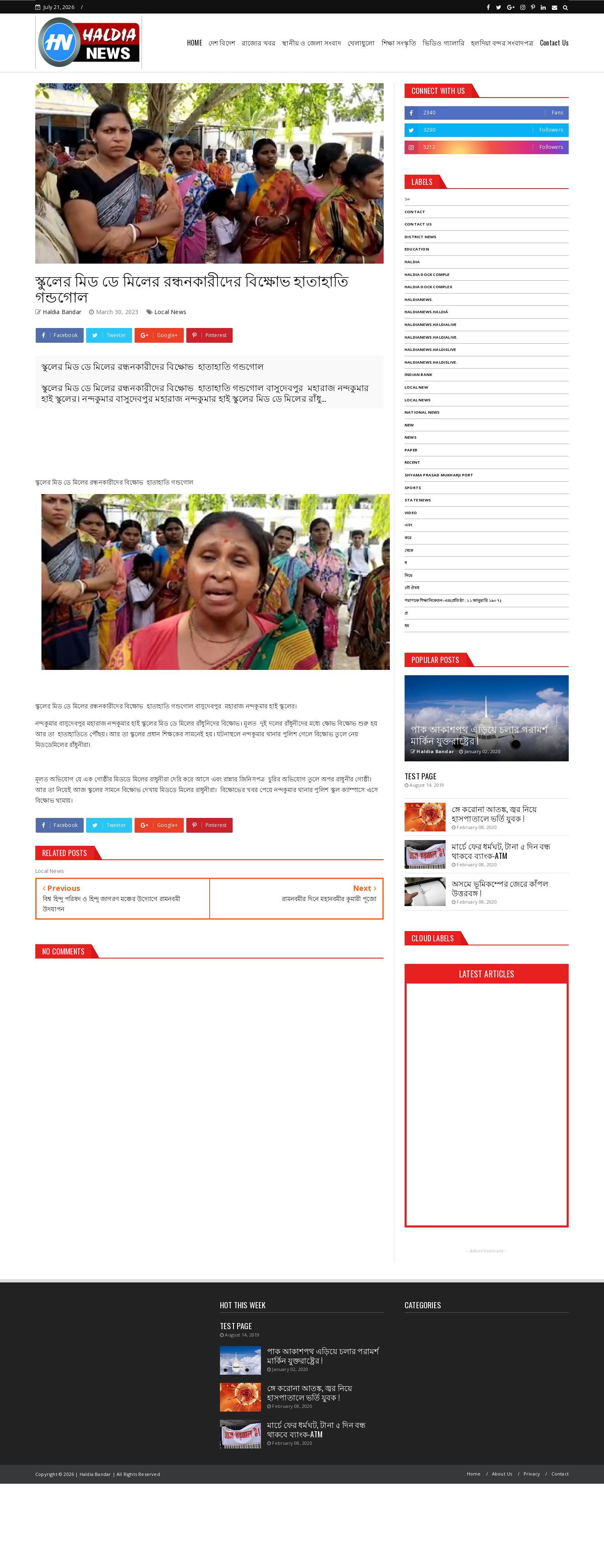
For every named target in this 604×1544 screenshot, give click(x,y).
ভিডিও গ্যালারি (443, 43)
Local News (170, 312)
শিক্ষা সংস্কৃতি (399, 43)
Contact (560, 1473)
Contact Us (554, 43)
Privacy (532, 1473)
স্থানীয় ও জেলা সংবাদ (311, 43)
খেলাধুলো (361, 43)
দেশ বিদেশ (221, 43)
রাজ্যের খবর (258, 43)
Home (474, 1473)
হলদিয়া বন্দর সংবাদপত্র (502, 43)
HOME (194, 43)
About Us (502, 1473)
